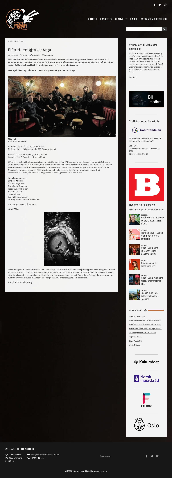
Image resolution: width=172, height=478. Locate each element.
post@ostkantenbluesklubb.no (45, 454)
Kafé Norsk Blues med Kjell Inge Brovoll (145, 328)
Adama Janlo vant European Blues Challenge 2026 (149, 250)
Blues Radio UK (135, 341)
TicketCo (30, 146)
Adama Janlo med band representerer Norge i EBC (152, 280)
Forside (11, 41)
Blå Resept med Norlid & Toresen (142, 333)
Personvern (105, 456)
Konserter (106, 19)
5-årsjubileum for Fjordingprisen (149, 265)
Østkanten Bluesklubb (22, 19)
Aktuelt (92, 19)
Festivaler (121, 19)
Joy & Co (103, 471)
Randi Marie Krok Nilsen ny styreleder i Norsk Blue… (152, 220)
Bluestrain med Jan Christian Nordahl (145, 320)
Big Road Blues (135, 337)
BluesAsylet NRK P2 (137, 316)
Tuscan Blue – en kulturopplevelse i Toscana (149, 296)
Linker (133, 19)
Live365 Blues (134, 345)
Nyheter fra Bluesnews (142, 205)
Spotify (28, 282)
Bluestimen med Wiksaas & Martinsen (145, 324)
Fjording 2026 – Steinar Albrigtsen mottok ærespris (152, 235)
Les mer (132, 77)
